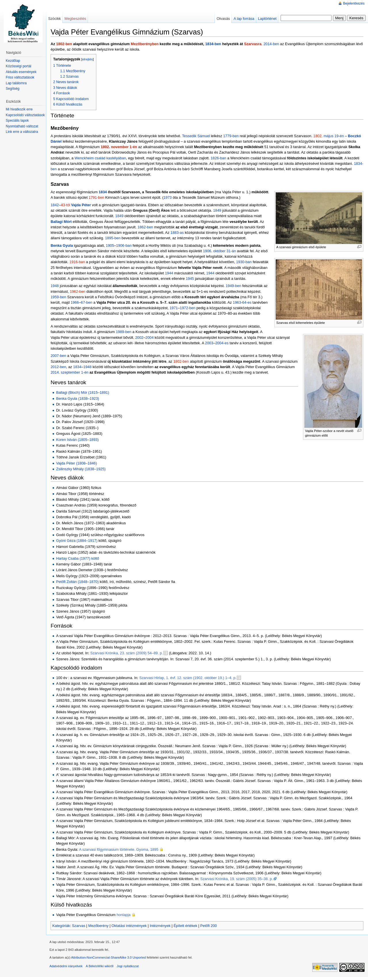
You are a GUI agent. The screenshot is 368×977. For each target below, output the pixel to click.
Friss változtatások (20, 77)
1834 (103, 192)
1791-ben (96, 197)
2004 (149, 337)
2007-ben (58, 355)
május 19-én (333, 136)
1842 (55, 205)
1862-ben (145, 227)
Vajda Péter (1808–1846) (76, 463)
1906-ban (124, 245)
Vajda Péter (81, 205)
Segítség (12, 89)
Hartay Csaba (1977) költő (77, 558)
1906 (207, 251)
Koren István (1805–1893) (77, 439)
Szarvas (78, 926)
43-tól (65, 205)
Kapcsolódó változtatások (25, 115)
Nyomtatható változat (22, 126)
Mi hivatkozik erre (19, 109)
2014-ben (271, 44)
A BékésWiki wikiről (99, 966)
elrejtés (87, 59)
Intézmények (160, 926)
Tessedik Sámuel (196, 136)
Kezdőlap (13, 61)
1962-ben (77, 291)
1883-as (177, 232)
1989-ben (123, 332)
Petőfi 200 (208, 926)
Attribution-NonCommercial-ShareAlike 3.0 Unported (108, 957)
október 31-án (224, 251)
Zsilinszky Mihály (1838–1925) (81, 469)
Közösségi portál (18, 66)
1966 (75, 302)
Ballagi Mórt (61, 221)
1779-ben (231, 136)
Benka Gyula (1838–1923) (77, 398)
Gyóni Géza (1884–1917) (76, 540)
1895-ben (112, 238)
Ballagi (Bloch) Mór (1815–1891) (82, 392)
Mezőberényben (145, 44)
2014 (55, 372)
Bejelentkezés (354, 3)
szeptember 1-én (75, 372)
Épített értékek (186, 926)
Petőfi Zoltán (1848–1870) (77, 582)
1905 (110, 245)
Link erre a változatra (22, 132)
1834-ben (213, 44)
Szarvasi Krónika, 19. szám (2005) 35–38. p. (236, 879)
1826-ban (218, 158)
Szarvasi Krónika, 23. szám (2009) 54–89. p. (126, 653)
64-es (247, 302)
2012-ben (58, 367)
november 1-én (124, 147)
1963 (237, 302)
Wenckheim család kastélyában (100, 158)
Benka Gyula (62, 245)
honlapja (124, 915)
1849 (217, 210)
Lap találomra (16, 83)
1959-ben (58, 297)
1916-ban (77, 262)
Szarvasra (252, 44)
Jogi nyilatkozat (128, 966)
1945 (190, 278)
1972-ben (187, 308)
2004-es (222, 343)
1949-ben (233, 286)
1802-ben (64, 44)
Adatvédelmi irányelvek (66, 966)
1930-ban (244, 262)
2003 (209, 343)
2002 (139, 337)
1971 (174, 308)
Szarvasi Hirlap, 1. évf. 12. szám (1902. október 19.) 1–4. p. (187, 678)
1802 (317, 136)
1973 (168, 197)
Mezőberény (98, 926)
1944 (169, 273)
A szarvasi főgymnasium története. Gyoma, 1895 (118, 849)
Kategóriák (61, 926)
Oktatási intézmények (129, 926)
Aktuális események (21, 72)
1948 (55, 286)
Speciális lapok (17, 120)
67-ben (86, 302)
